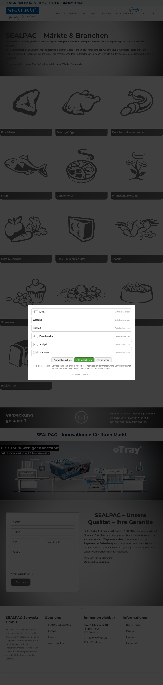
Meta (41, 311)
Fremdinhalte (46, 336)
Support (37, 328)
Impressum (75, 374)
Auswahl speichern (63, 360)
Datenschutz (87, 374)
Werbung (37, 320)
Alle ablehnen (102, 360)
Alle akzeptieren (84, 360)
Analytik (43, 344)
